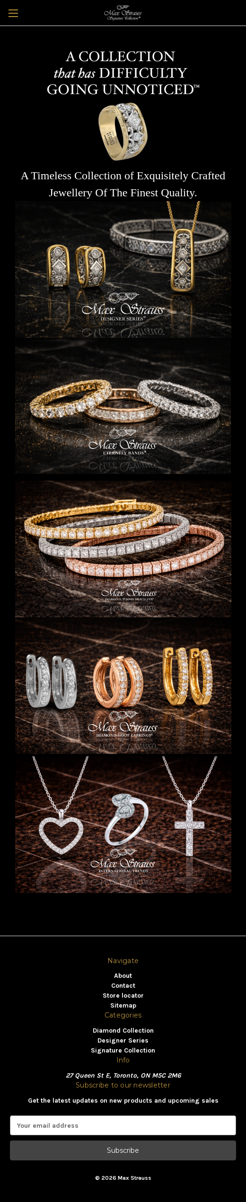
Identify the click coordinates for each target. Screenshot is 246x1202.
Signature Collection (123, 1050)
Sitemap (123, 1005)
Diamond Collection (123, 1031)
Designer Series (123, 1040)
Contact (123, 986)
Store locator (123, 995)
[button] (123, 269)
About (123, 976)
